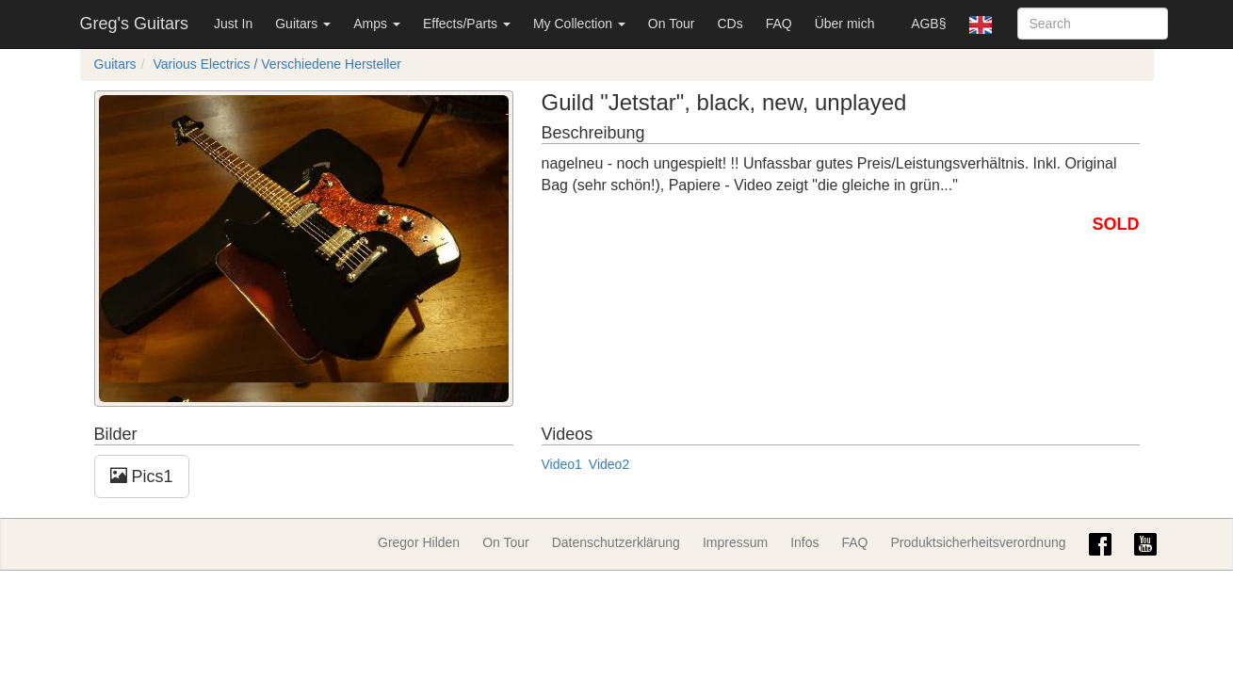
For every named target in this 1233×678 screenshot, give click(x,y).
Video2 (609, 464)
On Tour (671, 23)
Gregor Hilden (419, 542)
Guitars (303, 23)
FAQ (779, 23)
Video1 (562, 464)
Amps (376, 23)
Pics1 (141, 476)
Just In (233, 23)
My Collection (579, 23)
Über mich (845, 23)
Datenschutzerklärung (616, 542)
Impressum (735, 542)
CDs (729, 23)
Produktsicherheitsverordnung (978, 542)
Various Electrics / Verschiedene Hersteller (277, 64)
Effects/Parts (467, 23)
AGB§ (928, 23)
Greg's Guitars (134, 23)
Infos (804, 542)
